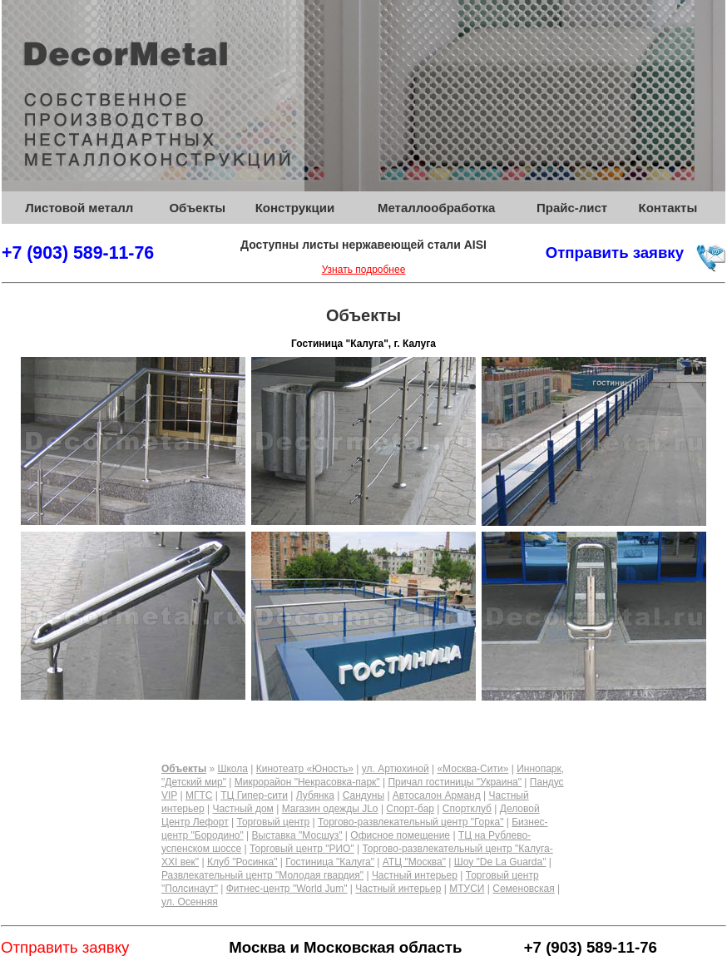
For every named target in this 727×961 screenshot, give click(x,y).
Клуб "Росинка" (242, 862)
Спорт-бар (410, 809)
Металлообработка (437, 208)
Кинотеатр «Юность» (305, 769)
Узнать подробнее (364, 269)
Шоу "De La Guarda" (500, 862)
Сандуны (363, 795)
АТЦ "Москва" (414, 862)
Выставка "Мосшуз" (297, 835)
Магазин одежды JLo (330, 809)
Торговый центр (272, 822)
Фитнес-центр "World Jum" (287, 888)
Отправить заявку (615, 252)
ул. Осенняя (189, 902)
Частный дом (242, 809)
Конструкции (295, 208)
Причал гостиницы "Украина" (455, 782)
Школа (232, 769)
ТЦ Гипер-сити (254, 795)
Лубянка (315, 795)
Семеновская (523, 888)
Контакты (668, 208)
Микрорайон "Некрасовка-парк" (307, 782)
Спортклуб (467, 809)
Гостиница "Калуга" (329, 862)
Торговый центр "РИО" (302, 848)
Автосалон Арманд (437, 795)
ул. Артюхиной (395, 769)
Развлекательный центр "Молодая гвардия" (262, 875)
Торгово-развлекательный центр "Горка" (410, 822)
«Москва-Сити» (472, 769)
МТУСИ (466, 888)
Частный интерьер (414, 875)
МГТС (199, 795)
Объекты (197, 208)
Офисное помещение (400, 835)
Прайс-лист (572, 208)
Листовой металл (79, 208)
